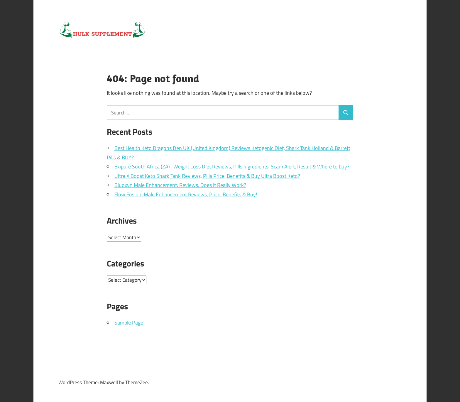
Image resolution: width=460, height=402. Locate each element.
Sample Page (128, 323)
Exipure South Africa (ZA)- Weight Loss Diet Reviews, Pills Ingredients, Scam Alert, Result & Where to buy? (231, 166)
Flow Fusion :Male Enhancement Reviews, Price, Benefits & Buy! (185, 194)
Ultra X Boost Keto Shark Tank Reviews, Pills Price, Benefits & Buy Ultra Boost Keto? (207, 176)
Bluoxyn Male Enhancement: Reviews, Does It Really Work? (180, 185)
